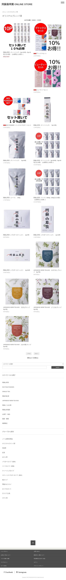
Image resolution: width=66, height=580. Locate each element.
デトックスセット (40, 53)
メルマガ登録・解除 (5, 558)
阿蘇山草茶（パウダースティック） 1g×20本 (47, 235)
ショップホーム (4, 551)
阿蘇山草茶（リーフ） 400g (11, 197)
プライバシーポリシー (38, 565)
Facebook (9, 572)
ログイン (36, 562)
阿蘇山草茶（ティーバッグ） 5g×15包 (45, 125)
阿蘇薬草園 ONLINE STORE (17, 4)
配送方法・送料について (39, 555)
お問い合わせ (37, 551)
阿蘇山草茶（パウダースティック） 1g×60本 (16, 270)
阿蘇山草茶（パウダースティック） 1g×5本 (16, 235)
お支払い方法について (5, 555)
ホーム (4, 12)
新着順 (39, 20)
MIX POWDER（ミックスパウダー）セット (17, 125)
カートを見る (4, 565)
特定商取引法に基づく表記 (39, 558)
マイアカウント (4, 562)
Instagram (22, 572)
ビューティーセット (41, 90)
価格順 (34, 20)
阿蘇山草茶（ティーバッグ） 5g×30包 (14, 160)
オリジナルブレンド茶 (12, 12)
